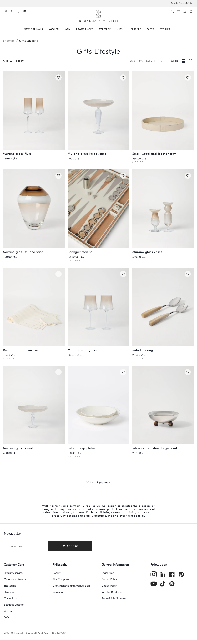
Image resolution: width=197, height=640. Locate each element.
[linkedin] (163, 574)
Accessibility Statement (114, 598)
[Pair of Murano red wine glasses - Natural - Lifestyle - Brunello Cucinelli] (98, 307)
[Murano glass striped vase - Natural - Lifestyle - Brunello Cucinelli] (34, 208)
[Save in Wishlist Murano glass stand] (58, 372)
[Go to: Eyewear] (105, 29)
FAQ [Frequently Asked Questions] (6, 617)
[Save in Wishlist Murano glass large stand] (122, 77)
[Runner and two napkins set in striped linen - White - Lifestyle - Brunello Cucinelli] (34, 307)
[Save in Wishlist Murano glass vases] (187, 176)
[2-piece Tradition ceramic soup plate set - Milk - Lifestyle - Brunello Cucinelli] (98, 405)
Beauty (57, 573)
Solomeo (58, 592)
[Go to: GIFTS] (150, 29)
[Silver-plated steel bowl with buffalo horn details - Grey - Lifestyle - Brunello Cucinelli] (163, 405)
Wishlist (8, 611)
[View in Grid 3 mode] (183, 61)
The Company (61, 579)
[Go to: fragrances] (84, 29)
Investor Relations (112, 592)
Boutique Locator (14, 604)
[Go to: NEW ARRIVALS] (33, 29)
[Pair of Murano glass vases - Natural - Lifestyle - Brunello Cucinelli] (163, 208)
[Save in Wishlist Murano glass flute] (58, 77)
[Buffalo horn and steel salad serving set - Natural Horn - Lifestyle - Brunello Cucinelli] (163, 307)
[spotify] (172, 584)
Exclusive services (13, 573)
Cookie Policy (109, 585)
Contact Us (10, 598)
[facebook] (172, 574)
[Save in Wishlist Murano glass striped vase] (58, 176)
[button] (6, 11)
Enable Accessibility (181, 3)
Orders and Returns (15, 579)
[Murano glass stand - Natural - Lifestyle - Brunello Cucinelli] (34, 405)
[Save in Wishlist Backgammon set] (122, 176)
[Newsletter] (31, 546)
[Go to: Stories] (165, 29)
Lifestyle (8, 41)
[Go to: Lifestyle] (135, 29)
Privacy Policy (109, 579)
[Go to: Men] (67, 29)
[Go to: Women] (54, 29)
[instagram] (153, 574)
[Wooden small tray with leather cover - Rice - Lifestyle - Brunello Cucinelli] (163, 110)
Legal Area (108, 573)
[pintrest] (181, 574)
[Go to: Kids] (119, 29)
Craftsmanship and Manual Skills (71, 585)
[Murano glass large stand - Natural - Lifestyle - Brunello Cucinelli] (98, 110)
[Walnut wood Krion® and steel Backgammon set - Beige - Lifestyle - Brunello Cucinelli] (98, 208)
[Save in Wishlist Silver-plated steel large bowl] (187, 372)
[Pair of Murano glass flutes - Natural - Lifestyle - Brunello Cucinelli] (34, 110)
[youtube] (153, 584)
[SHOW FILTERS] (16, 61)
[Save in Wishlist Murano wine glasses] (122, 274)
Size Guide (10, 585)
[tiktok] (163, 584)
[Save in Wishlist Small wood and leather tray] (187, 77)
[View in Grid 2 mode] (190, 61)
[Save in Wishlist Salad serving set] (187, 274)
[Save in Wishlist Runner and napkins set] (58, 274)
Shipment (9, 592)
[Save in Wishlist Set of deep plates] (122, 372)
